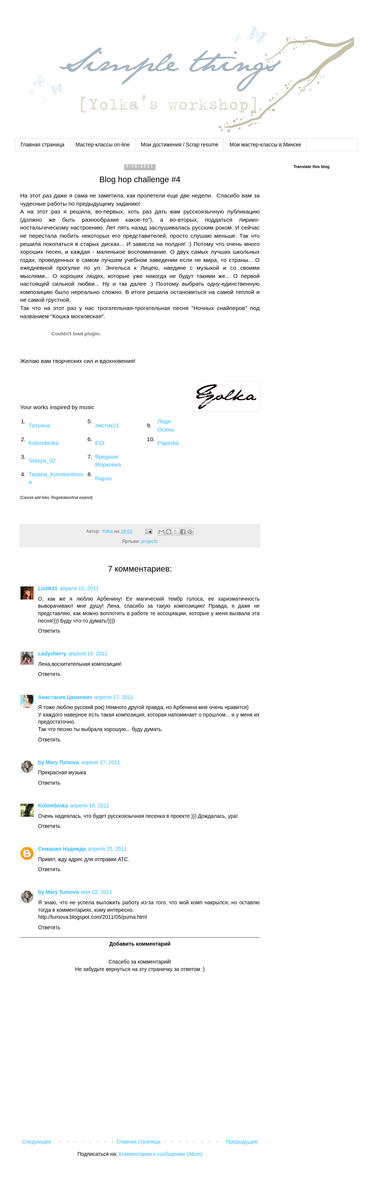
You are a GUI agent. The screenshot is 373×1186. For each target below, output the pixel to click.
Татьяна (39, 425)
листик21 (107, 425)
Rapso (103, 478)
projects (149, 541)
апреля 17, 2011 (114, 697)
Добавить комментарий (139, 944)
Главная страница (43, 145)
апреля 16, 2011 (79, 588)
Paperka (168, 443)
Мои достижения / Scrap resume (180, 145)
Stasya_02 (42, 460)
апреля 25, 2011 (107, 849)
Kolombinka (44, 443)
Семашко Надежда (62, 849)
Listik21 (47, 588)
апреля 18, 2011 (89, 806)
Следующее (36, 1142)
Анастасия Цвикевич (65, 697)
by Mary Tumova (58, 762)
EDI (100, 443)
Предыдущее (242, 1142)
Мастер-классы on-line (103, 145)
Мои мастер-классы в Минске (265, 145)
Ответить (49, 631)
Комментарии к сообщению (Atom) (161, 1154)
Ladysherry (52, 654)
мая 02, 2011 (96, 892)
